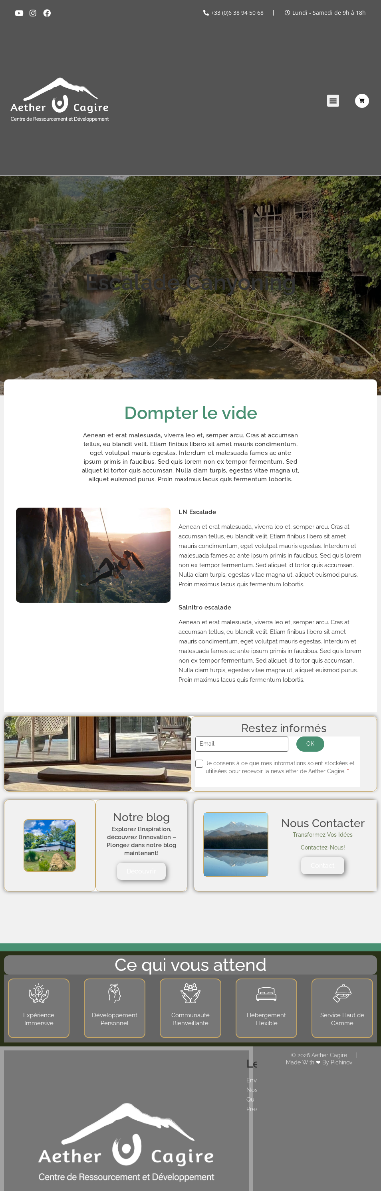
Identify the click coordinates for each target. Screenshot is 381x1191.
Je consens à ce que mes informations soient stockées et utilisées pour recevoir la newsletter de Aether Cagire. (280, 767)
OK (310, 743)
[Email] (241, 744)
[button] (333, 101)
